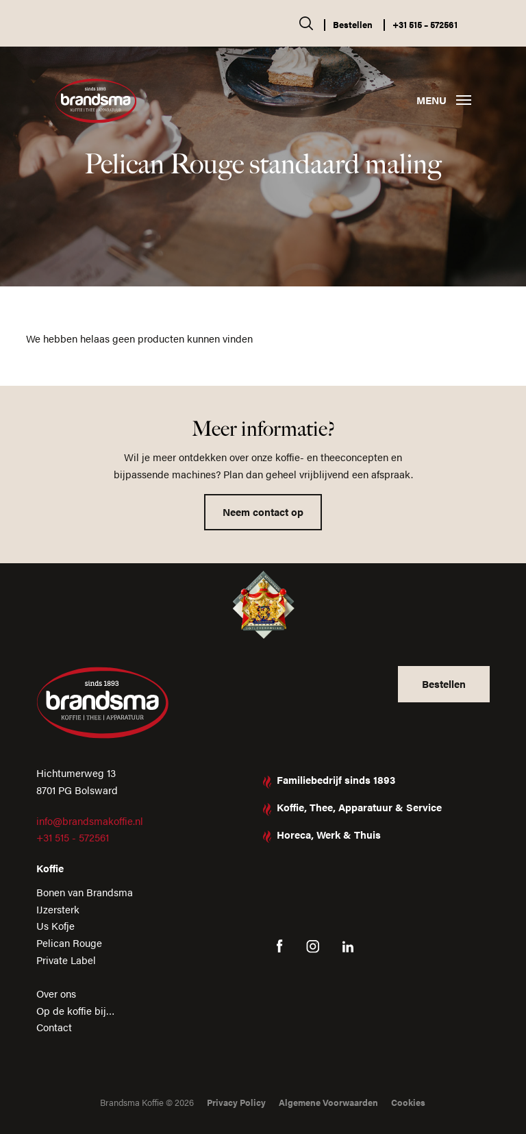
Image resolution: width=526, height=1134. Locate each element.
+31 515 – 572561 (425, 24)
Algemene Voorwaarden (328, 1102)
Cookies (408, 1102)
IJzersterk (57, 909)
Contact (54, 1027)
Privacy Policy (236, 1102)
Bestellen (353, 24)
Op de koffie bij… (75, 1010)
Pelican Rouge (69, 942)
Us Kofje (55, 925)
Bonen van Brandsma (84, 892)
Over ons (56, 993)
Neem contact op (263, 511)
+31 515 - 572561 (72, 837)
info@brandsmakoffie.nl (89, 820)
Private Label (66, 959)
